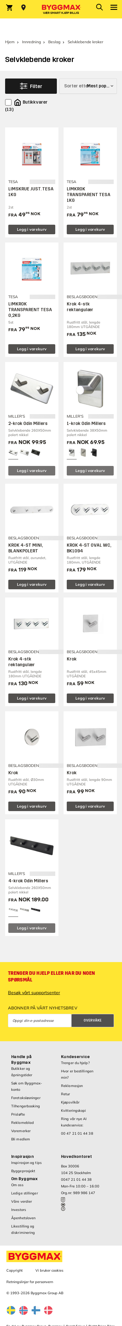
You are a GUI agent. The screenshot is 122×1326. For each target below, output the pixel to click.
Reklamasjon (72, 1085)
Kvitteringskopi (73, 1110)
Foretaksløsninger (26, 1098)
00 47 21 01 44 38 (77, 1133)
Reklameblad (22, 1122)
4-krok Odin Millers (28, 881)
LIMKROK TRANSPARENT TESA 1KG (89, 194)
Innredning (31, 41)
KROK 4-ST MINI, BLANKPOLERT (25, 548)
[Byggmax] (61, 9)
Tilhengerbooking (25, 1106)
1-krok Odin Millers (86, 423)
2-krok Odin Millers (28, 423)
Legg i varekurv (32, 229)
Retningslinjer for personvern (29, 1282)
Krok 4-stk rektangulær (80, 306)
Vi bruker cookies (49, 1270)
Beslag (54, 41)
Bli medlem (20, 1139)
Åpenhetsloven (23, 1218)
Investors (18, 1209)
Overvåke (93, 1020)
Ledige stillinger (24, 1193)
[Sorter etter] (88, 86)
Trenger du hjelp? (75, 1063)
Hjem (10, 41)
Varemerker (21, 1131)
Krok (72, 659)
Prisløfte (18, 1114)
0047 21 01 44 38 (76, 1179)
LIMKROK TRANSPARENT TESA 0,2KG (30, 309)
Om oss (17, 1185)
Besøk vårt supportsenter (34, 992)
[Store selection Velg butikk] (23, 7)
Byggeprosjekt (23, 1171)
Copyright (14, 1270)
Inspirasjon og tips (26, 1162)
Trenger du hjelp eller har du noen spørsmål (51, 976)
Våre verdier (21, 1201)
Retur (65, 1094)
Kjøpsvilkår (70, 1102)
